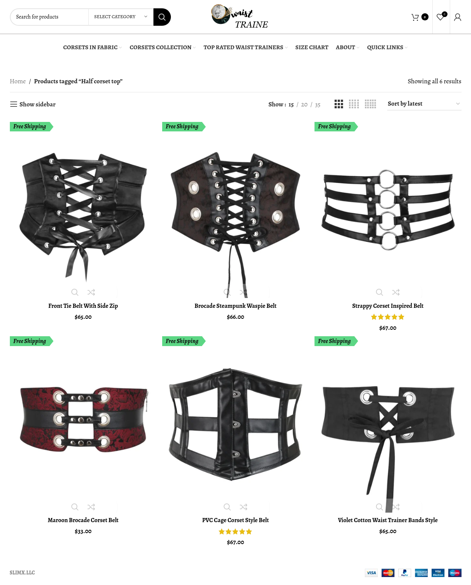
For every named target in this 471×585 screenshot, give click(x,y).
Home (18, 81)
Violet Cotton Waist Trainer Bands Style (388, 519)
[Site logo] (239, 16)
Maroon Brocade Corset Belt (82, 519)
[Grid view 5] (370, 104)
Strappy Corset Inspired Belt (389, 304)
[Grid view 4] (354, 104)
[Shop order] (424, 104)
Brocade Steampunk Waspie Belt (235, 304)
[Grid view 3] (339, 104)
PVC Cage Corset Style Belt (235, 519)
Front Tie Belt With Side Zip (82, 304)
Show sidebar (38, 104)
